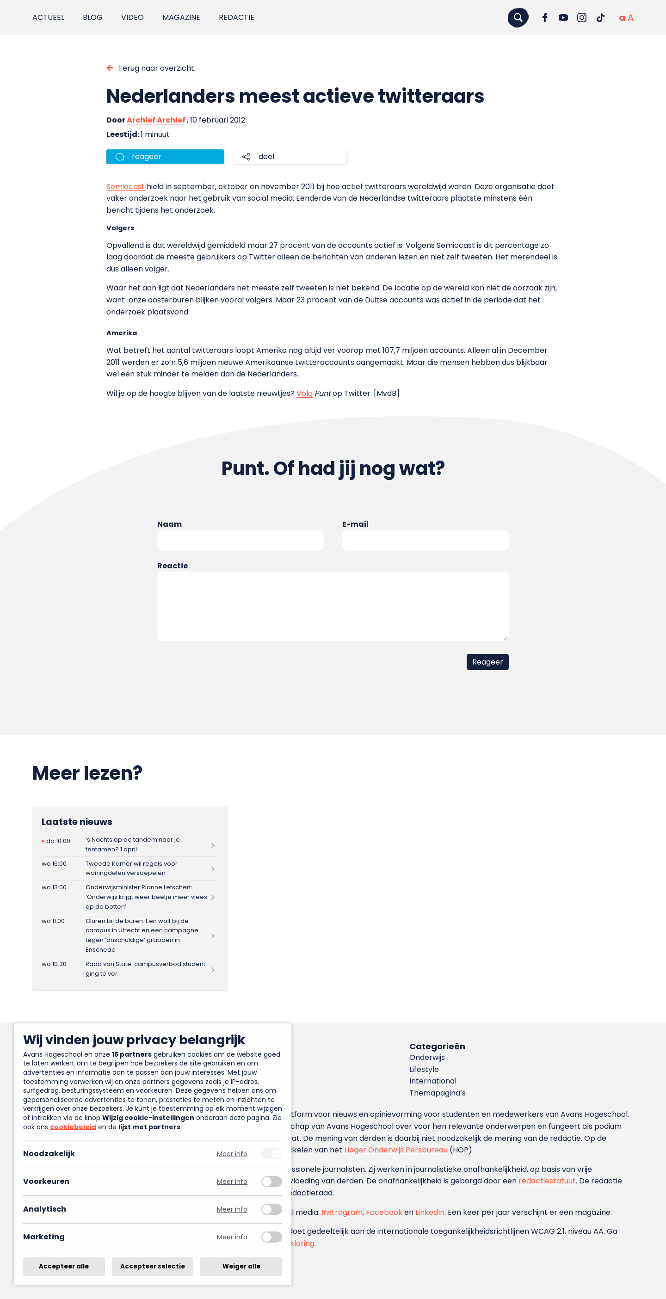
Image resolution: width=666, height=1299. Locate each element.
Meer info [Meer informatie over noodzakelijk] (232, 1154)
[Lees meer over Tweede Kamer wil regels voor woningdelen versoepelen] (129, 868)
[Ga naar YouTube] (563, 17)
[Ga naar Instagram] (582, 17)
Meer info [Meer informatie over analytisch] (232, 1209)
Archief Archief (156, 120)
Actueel (48, 17)
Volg (304, 393)
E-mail (355, 524)
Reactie (172, 565)
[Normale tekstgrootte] (622, 18)
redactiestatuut (547, 1181)
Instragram (342, 1212)
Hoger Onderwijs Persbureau (396, 1150)
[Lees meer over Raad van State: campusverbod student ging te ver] (129, 969)
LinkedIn (429, 1212)
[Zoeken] (518, 17)
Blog (93, 17)
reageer (146, 156)
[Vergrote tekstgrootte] (631, 18)
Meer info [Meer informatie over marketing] (232, 1237)
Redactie (236, 17)
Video (132, 17)
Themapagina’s (437, 1093)
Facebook (384, 1212)
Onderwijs (427, 1057)
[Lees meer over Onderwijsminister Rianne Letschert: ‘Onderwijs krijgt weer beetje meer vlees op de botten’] (129, 897)
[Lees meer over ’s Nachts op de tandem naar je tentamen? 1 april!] (129, 844)
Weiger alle (241, 1266)
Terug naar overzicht (156, 68)
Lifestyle (424, 1069)
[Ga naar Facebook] (545, 17)
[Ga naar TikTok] (600, 17)
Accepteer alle (64, 1266)
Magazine (181, 17)
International (432, 1081)
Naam (169, 524)
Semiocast (125, 186)
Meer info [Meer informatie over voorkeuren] (232, 1181)
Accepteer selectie (152, 1266)
